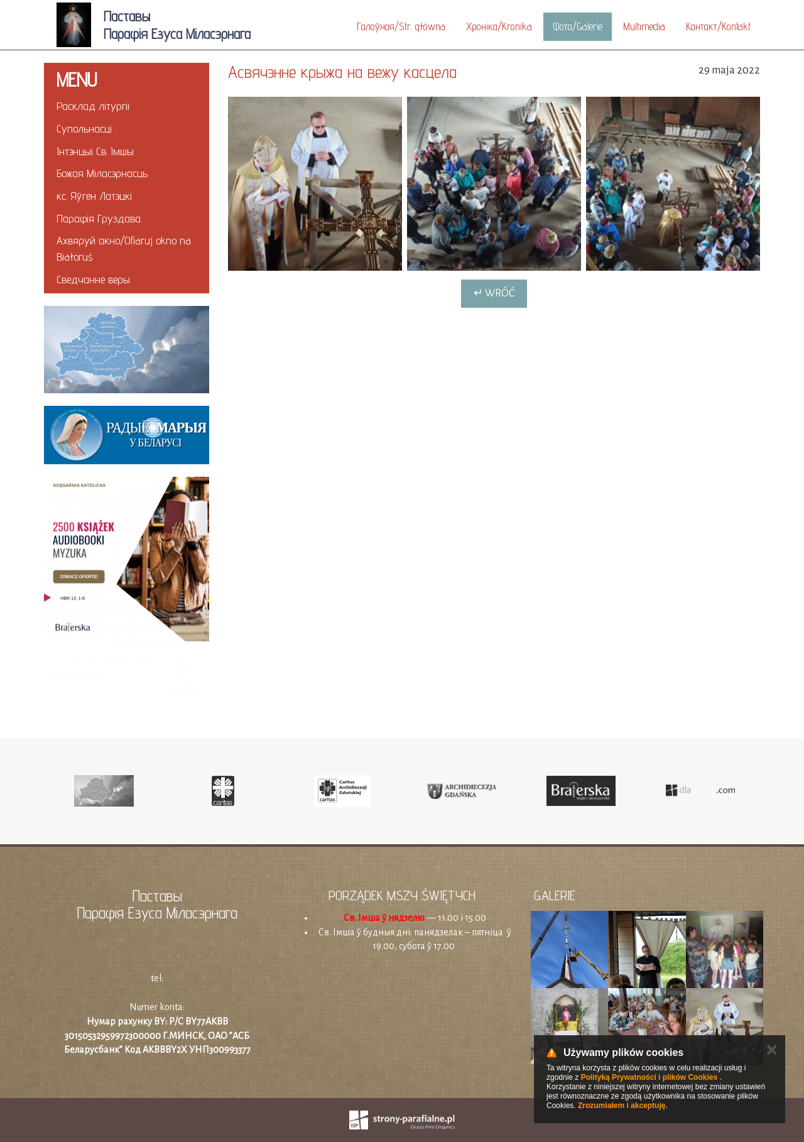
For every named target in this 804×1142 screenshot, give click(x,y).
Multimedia (644, 26)
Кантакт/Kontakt (718, 26)
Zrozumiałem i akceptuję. (623, 1105)
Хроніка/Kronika (499, 26)
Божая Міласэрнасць (102, 173)
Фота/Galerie (577, 26)
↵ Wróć (494, 293)
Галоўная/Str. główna (401, 26)
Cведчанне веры (93, 279)
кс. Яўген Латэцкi (94, 195)
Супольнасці (84, 128)
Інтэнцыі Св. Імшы (95, 151)
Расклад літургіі (93, 105)
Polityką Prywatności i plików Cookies (649, 1077)
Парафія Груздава (99, 218)
